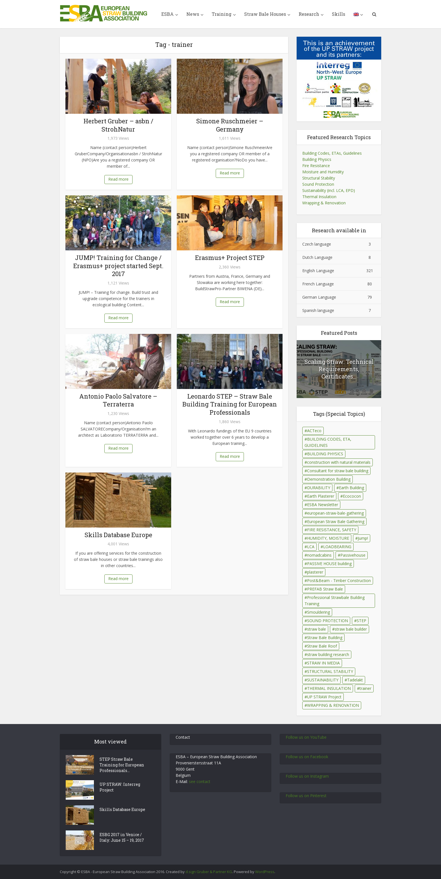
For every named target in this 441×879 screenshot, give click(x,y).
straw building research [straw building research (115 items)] (328, 654)
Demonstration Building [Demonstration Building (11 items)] (328, 479)
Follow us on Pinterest (306, 795)
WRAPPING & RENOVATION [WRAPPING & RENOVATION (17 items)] (333, 705)
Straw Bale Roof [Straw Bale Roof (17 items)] (322, 646)
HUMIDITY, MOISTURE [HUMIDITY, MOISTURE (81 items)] (328, 538)
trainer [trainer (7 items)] (365, 688)
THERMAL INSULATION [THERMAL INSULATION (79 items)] (329, 688)
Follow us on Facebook (307, 756)
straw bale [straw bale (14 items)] (316, 629)
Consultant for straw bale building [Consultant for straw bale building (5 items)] (337, 470)
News (192, 14)
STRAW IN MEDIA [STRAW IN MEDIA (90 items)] (323, 663)
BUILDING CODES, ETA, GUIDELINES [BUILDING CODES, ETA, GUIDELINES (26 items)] (328, 442)
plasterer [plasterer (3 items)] (315, 572)
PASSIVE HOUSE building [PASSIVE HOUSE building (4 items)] (329, 563)
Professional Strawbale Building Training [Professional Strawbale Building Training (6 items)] (335, 600)
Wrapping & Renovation (324, 202)
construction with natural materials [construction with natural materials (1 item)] (339, 462)
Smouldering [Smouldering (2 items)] (318, 612)
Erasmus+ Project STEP (229, 257)
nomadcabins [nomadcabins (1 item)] (319, 555)
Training (221, 14)
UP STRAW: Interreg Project (120, 787)
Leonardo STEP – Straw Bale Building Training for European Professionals (229, 404)
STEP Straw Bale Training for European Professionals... (122, 764)
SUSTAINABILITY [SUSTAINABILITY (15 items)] (322, 680)
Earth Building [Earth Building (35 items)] (351, 487)
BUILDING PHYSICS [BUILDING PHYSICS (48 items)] (325, 453)
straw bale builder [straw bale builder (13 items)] (351, 629)
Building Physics (316, 159)
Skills (338, 14)
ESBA (167, 14)
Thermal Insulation (319, 196)
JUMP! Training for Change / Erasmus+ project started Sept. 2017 (118, 265)
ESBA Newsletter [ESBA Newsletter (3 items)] (322, 504)
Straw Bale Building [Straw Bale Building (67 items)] (324, 637)
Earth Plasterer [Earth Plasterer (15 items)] (320, 496)
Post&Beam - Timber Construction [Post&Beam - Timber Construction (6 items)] (339, 580)
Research (309, 14)
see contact (199, 781)
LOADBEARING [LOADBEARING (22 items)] (337, 546)
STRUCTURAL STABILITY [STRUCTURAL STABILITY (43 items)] (330, 671)
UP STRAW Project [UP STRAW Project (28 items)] (324, 696)
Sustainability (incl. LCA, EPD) (328, 190)
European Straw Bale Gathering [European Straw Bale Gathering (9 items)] (335, 521)
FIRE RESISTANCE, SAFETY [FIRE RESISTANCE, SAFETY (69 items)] (331, 529)
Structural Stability (318, 178)
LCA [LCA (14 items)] (310, 546)
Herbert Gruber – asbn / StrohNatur (118, 125)
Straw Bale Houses (265, 14)
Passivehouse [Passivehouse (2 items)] (352, 555)
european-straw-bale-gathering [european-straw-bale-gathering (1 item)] (335, 513)
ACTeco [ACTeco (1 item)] (314, 430)
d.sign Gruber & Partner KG (209, 871)
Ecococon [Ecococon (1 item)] (352, 496)
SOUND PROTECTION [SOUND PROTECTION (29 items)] (327, 620)
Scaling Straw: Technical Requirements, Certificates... (339, 369)
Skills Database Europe (118, 535)
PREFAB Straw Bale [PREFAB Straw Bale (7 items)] (325, 589)
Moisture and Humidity (323, 171)
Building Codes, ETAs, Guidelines (332, 153)
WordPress (264, 871)
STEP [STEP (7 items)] (361, 620)
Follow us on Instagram (307, 776)
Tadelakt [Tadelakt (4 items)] (355, 680)
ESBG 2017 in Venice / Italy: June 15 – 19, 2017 (122, 837)
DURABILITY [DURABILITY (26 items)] (318, 487)
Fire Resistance (316, 165)
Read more (118, 179)
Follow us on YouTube (306, 737)
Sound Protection (318, 184)
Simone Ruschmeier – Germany (229, 125)
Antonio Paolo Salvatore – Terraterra (118, 400)
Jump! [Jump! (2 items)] (363, 538)
